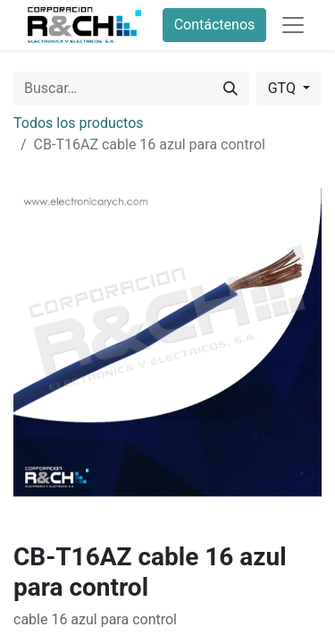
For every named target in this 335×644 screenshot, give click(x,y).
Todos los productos (78, 122)
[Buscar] (230, 89)
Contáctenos (214, 24)
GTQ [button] (283, 88)
